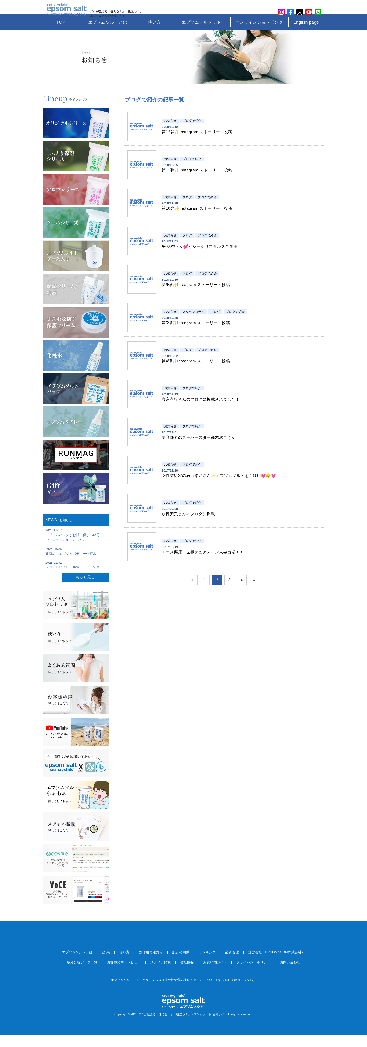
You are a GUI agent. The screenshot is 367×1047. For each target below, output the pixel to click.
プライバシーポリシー (253, 974)
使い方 (154, 34)
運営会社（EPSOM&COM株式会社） (276, 964)
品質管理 (232, 964)
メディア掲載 (160, 974)
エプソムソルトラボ (201, 34)
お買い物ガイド (215, 974)
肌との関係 (180, 964)
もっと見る (85, 589)
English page (306, 34)
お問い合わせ (290, 974)
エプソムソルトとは (107, 34)
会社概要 (187, 974)
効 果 (106, 964)
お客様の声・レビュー (124, 974)
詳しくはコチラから (239, 991)
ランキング (207, 964)
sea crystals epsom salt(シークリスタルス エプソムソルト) (64, 13)
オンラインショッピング (259, 34)
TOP (60, 34)
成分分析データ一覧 (82, 974)
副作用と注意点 (151, 964)
